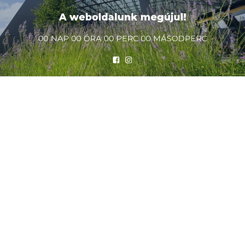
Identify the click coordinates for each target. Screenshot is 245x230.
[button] (116, 61)
